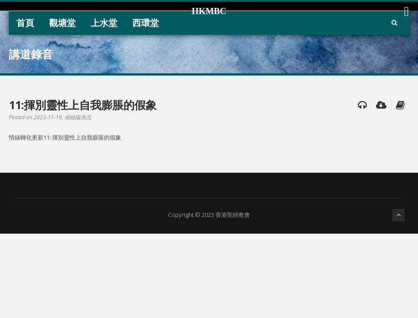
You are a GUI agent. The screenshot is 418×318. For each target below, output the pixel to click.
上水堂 (104, 23)
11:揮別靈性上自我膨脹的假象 (83, 104)
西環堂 (145, 23)
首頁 (25, 23)
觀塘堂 (62, 23)
